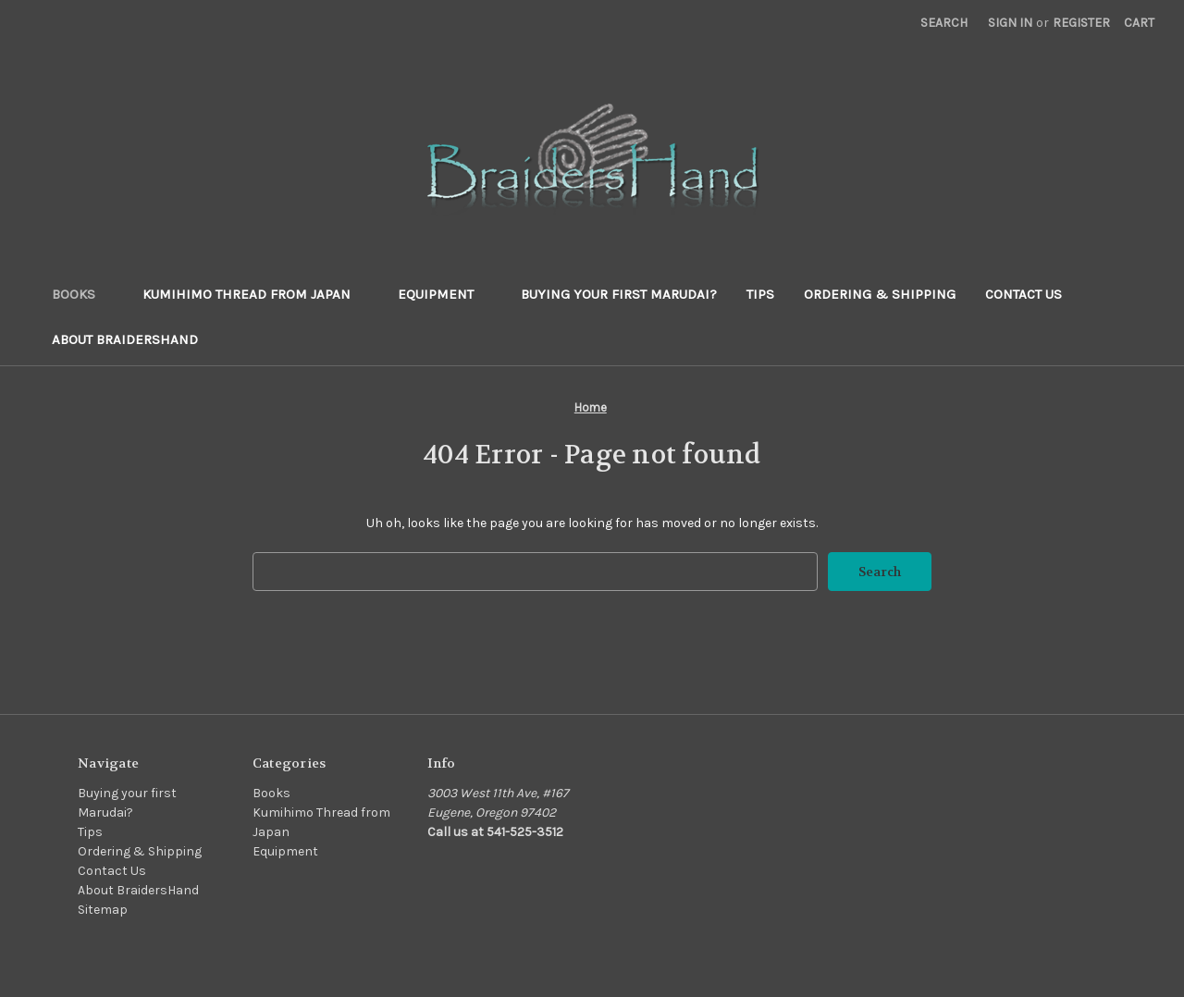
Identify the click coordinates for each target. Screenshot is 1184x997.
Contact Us (1023, 294)
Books (82, 294)
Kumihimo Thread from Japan (255, 294)
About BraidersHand (125, 339)
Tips (760, 294)
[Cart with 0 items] (1139, 22)
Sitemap (103, 909)
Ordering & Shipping (880, 294)
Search (944, 23)
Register (1081, 23)
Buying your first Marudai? (619, 294)
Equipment (444, 294)
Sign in (1010, 23)
